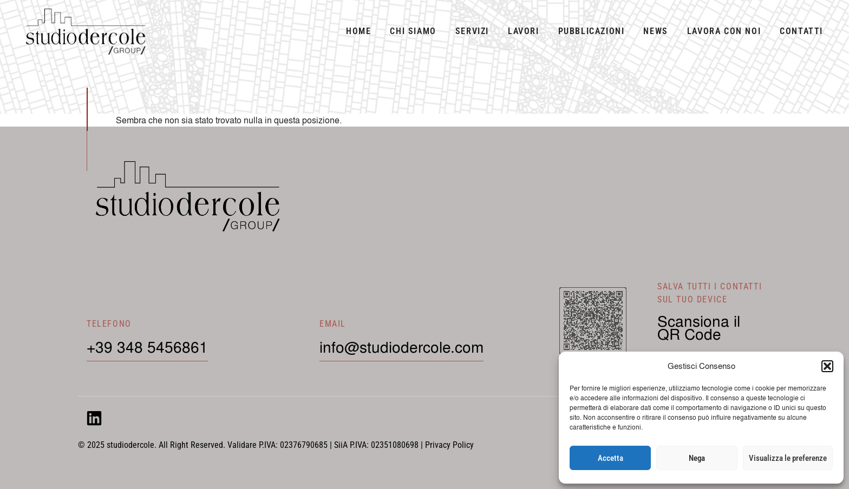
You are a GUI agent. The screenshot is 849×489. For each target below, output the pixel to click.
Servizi (472, 31)
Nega (697, 458)
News (655, 31)
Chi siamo (413, 31)
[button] (827, 366)
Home (358, 31)
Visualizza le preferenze (788, 458)
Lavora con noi (724, 31)
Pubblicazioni (591, 31)
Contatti (801, 31)
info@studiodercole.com (401, 347)
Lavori (523, 31)
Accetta (610, 458)
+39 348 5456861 (147, 347)
